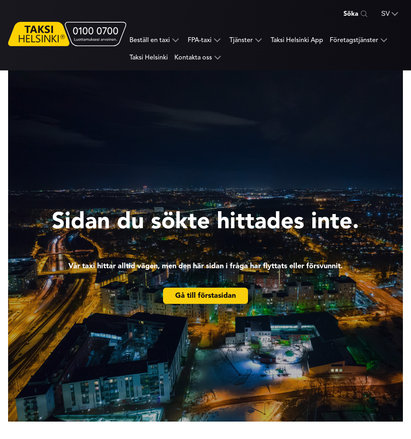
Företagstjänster (354, 40)
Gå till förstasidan (205, 295)
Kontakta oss (193, 58)
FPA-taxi (200, 40)
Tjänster (241, 40)
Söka (350, 14)
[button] (389, 14)
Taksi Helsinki (148, 57)
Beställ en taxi (149, 40)
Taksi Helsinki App (297, 40)
